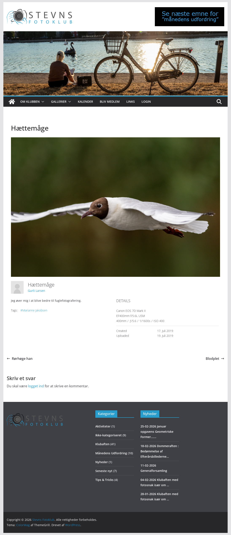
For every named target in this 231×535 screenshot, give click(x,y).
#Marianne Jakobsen (33, 310)
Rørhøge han (19, 358)
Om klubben (30, 102)
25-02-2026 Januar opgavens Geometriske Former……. (156, 431)
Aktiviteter (103, 426)
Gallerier (58, 102)
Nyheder (101, 462)
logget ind (36, 386)
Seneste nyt (103, 471)
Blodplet (215, 358)
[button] (42, 102)
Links (130, 102)
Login (146, 102)
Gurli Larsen (36, 291)
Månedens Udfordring (111, 453)
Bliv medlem (110, 102)
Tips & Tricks (104, 480)
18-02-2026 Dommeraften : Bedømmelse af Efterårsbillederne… (159, 451)
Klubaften (102, 444)
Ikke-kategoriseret (108, 435)
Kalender (85, 102)
